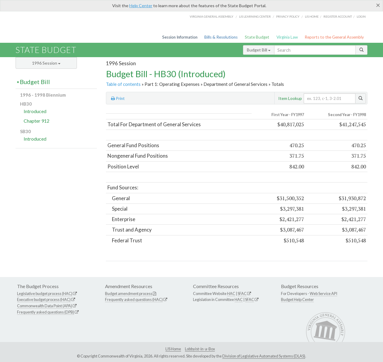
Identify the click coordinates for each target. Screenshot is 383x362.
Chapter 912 (36, 121)
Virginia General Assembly (211, 16)
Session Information (179, 37)
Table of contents (123, 84)
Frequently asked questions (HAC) (134, 299)
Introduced (35, 111)
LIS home (312, 16)
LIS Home (173, 348)
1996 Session (46, 63)
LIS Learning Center (255, 16)
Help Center (140, 5)
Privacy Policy (288, 16)
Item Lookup (290, 98)
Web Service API (323, 293)
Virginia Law (287, 37)
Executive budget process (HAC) (44, 299)
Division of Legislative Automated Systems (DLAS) (263, 356)
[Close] (378, 5)
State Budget (257, 37)
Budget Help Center (297, 299)
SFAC (242, 293)
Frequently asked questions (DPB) (45, 312)
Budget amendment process (128, 293)
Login (361, 16)
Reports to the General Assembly (334, 37)
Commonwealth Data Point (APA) (44, 305)
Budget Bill (258, 49)
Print (118, 98)
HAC (231, 293)
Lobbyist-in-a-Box (200, 348)
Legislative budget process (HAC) (44, 293)
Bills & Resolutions (221, 37)
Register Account (337, 16)
